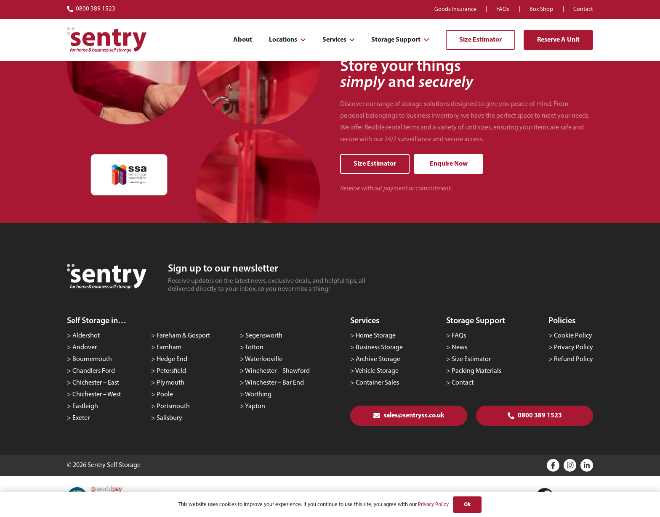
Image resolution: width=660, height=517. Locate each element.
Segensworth (263, 335)
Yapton (255, 406)
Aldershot (86, 335)
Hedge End (172, 359)
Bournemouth (92, 359)
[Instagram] (570, 465)
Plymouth (170, 383)
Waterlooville (263, 359)
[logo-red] (106, 40)
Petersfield (171, 371)
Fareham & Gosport (183, 335)
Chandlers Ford (93, 371)
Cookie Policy (573, 335)
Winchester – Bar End (274, 383)
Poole (165, 394)
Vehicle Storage (377, 371)
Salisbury (169, 418)
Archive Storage (378, 359)
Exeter (81, 418)
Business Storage (379, 347)
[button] (301, 40)
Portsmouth (173, 406)
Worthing (258, 394)
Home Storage (376, 335)
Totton (254, 347)
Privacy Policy (573, 347)
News (459, 347)
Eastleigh (85, 406)
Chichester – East (95, 383)
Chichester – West (96, 394)
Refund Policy (573, 359)
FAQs (459, 335)
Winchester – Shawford (277, 371)
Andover (84, 347)
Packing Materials (476, 371)
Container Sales (377, 383)
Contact (463, 383)
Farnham (169, 347)
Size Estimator (471, 359)
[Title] (553, 465)
